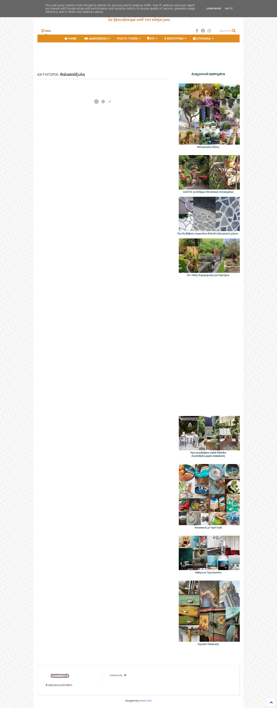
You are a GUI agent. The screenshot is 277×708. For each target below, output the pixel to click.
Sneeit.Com (145, 700)
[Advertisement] (106, 56)
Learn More (213, 8)
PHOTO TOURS (129, 38)
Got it (229, 8)
